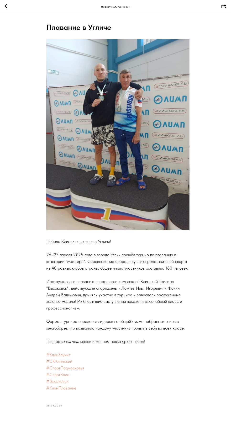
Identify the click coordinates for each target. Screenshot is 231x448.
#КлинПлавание (61, 387)
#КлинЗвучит (58, 354)
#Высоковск (57, 381)
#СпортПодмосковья (65, 367)
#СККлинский (59, 361)
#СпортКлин (57, 374)
